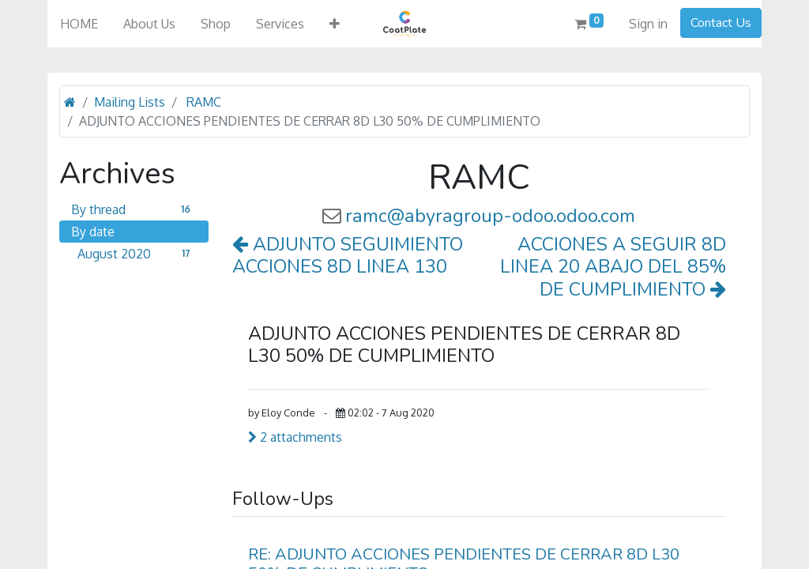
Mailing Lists (129, 102)
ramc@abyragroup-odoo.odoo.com (490, 215)
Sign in (648, 24)
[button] (334, 24)
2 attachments (295, 437)
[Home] (70, 102)
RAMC (203, 102)
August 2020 (137, 254)
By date (93, 231)
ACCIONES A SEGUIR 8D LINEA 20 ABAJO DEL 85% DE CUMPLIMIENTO (613, 266)
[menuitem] (79, 24)
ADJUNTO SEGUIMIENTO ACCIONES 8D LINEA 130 (347, 255)
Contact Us (720, 23)
